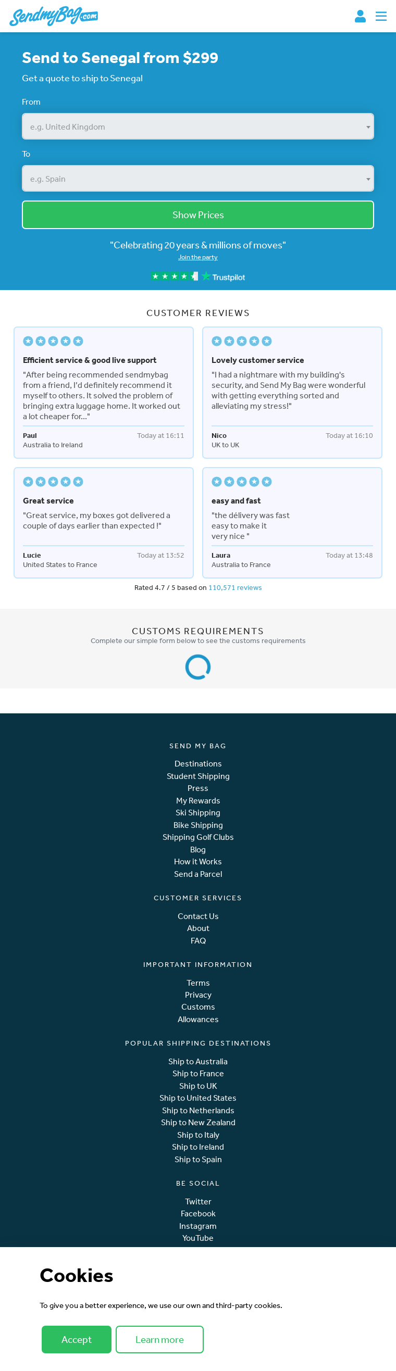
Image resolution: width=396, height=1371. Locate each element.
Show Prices (198, 214)
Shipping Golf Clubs (198, 837)
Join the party (198, 257)
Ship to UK (198, 1086)
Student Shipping (198, 776)
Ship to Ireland (198, 1147)
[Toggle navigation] (381, 16)
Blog (198, 849)
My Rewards (198, 801)
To (26, 153)
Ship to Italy (198, 1135)
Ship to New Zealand (198, 1122)
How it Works (198, 861)
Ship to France (198, 1073)
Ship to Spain (198, 1159)
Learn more (159, 1339)
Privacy (198, 995)
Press (198, 788)
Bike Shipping (198, 825)
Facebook (198, 1213)
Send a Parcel (198, 874)
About (198, 928)
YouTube (198, 1238)
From (31, 101)
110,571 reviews (235, 587)
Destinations (198, 764)
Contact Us (198, 916)
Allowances (198, 1019)
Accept (76, 1339)
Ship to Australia (198, 1061)
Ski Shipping (198, 812)
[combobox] (198, 126)
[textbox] (198, 126)
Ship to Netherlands (198, 1110)
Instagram (198, 1226)
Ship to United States (198, 1098)
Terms (198, 983)
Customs (198, 1007)
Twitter (198, 1201)
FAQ (198, 941)
